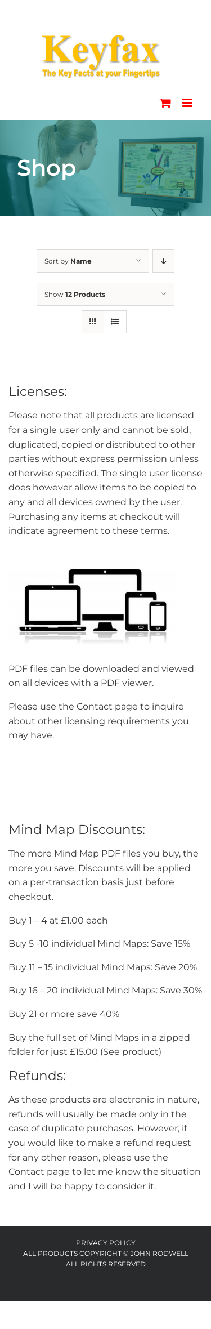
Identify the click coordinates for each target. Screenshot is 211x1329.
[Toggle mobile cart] (165, 103)
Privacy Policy (106, 1242)
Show (74, 294)
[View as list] (115, 322)
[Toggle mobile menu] (188, 103)
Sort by (68, 261)
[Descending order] (163, 261)
